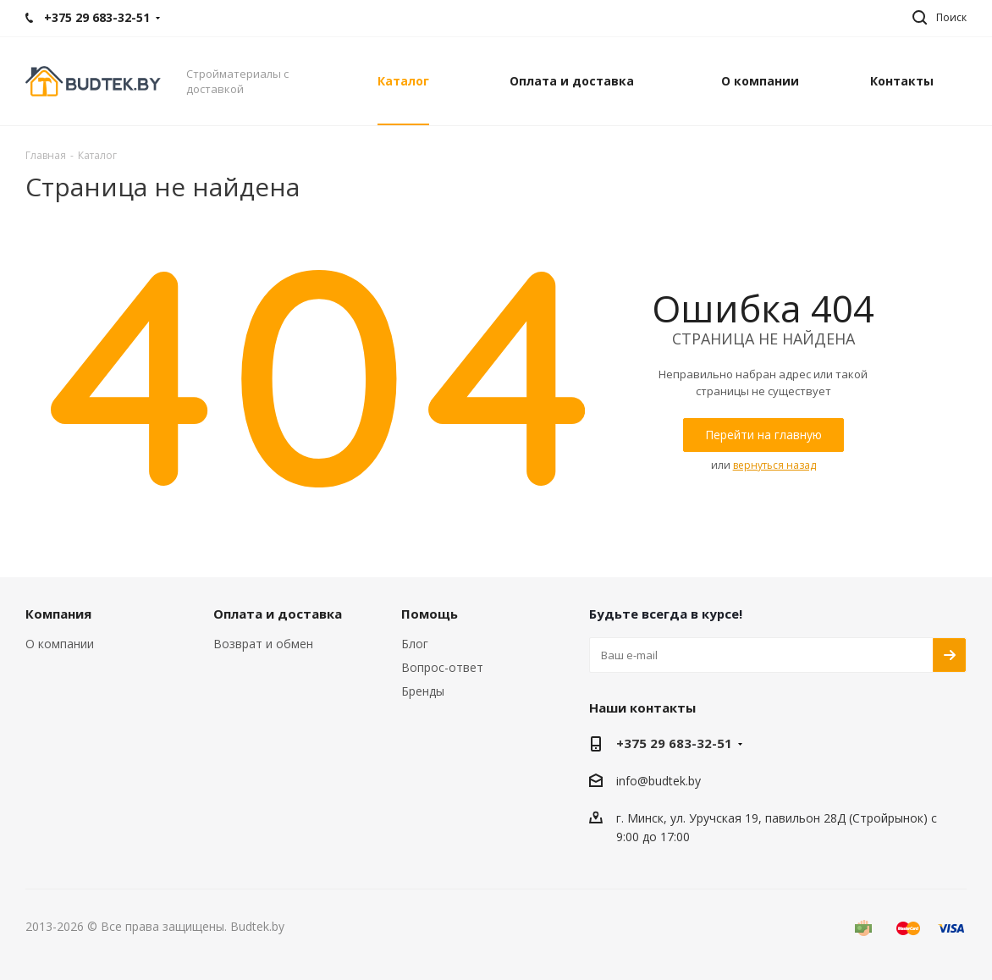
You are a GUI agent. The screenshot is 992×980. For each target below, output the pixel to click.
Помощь (429, 613)
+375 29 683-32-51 (674, 743)
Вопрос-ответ (442, 667)
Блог (414, 644)
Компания (58, 613)
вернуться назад (774, 465)
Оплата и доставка (277, 613)
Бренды (422, 691)
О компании (59, 644)
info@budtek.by (658, 781)
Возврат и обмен (263, 644)
